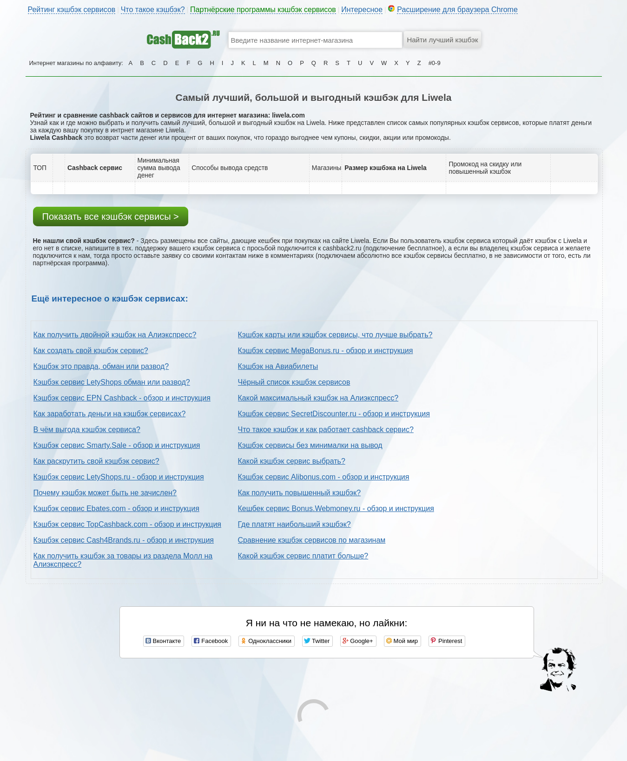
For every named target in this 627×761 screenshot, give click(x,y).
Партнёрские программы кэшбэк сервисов (263, 9)
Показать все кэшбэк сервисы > (110, 216)
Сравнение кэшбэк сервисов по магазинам (312, 540)
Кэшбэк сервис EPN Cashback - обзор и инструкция (122, 398)
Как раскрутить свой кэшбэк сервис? (96, 461)
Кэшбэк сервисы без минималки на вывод (310, 445)
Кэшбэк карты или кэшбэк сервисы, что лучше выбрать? (335, 335)
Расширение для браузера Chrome (457, 9)
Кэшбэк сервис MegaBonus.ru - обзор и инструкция (325, 350)
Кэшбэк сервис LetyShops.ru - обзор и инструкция (118, 477)
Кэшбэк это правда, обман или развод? (101, 366)
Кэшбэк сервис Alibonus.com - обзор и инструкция (323, 477)
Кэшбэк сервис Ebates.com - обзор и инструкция (116, 508)
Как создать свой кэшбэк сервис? (90, 350)
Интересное (362, 9)
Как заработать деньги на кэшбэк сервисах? (109, 414)
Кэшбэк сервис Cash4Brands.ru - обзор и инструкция (123, 540)
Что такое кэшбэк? (153, 9)
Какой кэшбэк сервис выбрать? (291, 461)
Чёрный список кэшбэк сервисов (294, 382)
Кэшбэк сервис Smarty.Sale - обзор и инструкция (116, 445)
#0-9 (435, 62)
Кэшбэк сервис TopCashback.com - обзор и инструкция (127, 524)
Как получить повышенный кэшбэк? (299, 493)
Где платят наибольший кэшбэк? (294, 524)
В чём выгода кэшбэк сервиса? (86, 429)
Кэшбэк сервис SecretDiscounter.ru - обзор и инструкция (334, 414)
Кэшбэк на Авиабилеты (278, 366)
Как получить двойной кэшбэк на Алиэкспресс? (115, 335)
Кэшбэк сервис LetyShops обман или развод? (111, 382)
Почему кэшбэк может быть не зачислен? (105, 493)
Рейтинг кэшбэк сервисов (72, 9)
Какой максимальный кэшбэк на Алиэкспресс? (318, 398)
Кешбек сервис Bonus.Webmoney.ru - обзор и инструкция (336, 508)
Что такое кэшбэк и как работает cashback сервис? (326, 429)
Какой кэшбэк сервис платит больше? (303, 556)
